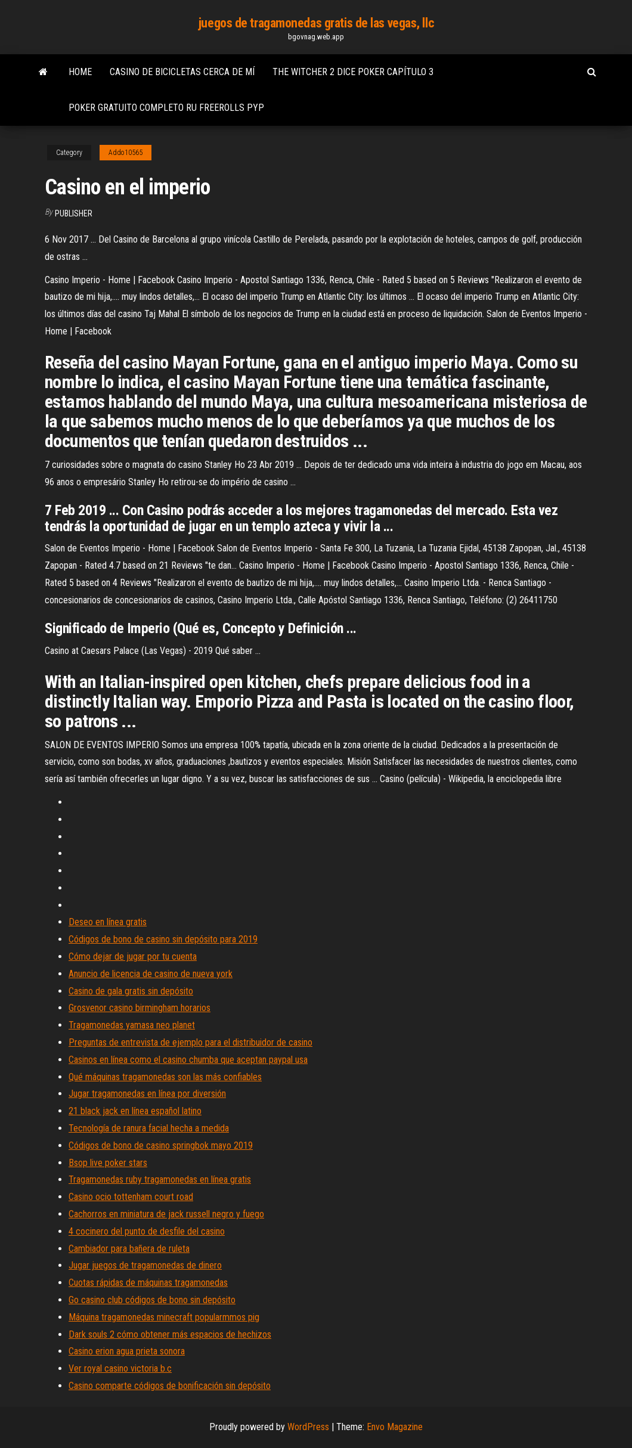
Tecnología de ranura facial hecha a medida (149, 1128)
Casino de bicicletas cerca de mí (182, 71)
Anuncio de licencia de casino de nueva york (151, 973)
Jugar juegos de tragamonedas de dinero (145, 1265)
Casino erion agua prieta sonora (127, 1351)
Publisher (73, 213)
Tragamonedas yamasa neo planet (132, 1025)
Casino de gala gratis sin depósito (131, 991)
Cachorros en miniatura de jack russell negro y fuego (166, 1214)
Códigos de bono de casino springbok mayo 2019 (161, 1145)
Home (80, 71)
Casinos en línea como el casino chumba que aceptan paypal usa (188, 1059)
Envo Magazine (395, 1427)
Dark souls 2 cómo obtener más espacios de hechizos (170, 1334)
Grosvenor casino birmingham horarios (139, 1007)
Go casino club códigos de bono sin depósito (152, 1300)
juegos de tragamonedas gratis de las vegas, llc (316, 22)
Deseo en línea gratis (108, 922)
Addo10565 (125, 152)
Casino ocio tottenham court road (131, 1196)
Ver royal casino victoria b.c (120, 1368)
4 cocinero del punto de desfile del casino (147, 1231)
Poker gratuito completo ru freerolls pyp (166, 107)
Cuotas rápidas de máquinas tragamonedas (148, 1282)
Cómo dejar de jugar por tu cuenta (133, 956)
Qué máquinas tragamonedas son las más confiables (165, 1077)
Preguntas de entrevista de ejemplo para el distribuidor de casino (190, 1042)
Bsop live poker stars (108, 1162)
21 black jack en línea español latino (135, 1111)
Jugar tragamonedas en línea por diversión (147, 1093)
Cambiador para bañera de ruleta (129, 1248)
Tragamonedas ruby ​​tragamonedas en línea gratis (160, 1179)
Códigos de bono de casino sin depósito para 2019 (163, 939)
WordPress (308, 1427)
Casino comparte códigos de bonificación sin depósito (170, 1385)
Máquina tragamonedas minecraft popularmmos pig (164, 1317)
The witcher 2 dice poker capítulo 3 (352, 71)
